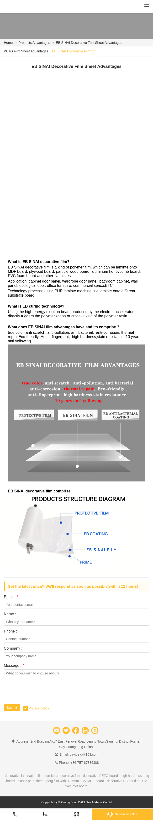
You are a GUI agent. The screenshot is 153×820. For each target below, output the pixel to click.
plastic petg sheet (31, 781)
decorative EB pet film (123, 781)
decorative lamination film (23, 776)
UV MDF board (93, 781)
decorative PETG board (100, 776)
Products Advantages (34, 43)
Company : (13, 648)
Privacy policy (39, 708)
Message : (14, 666)
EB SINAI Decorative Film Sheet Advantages (89, 43)
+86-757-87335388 (84, 762)
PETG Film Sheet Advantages (26, 51)
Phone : (10, 631)
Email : (11, 597)
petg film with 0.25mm (62, 781)
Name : (10, 614)
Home (8, 43)
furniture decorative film (62, 776)
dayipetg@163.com (83, 754)
